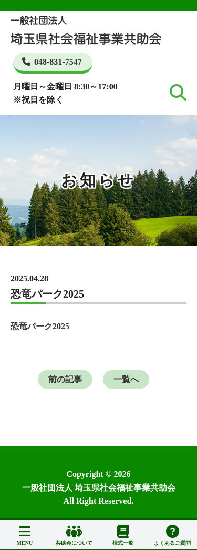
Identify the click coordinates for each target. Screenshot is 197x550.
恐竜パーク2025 (40, 326)
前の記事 (65, 379)
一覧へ (126, 379)
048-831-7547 (52, 61)
